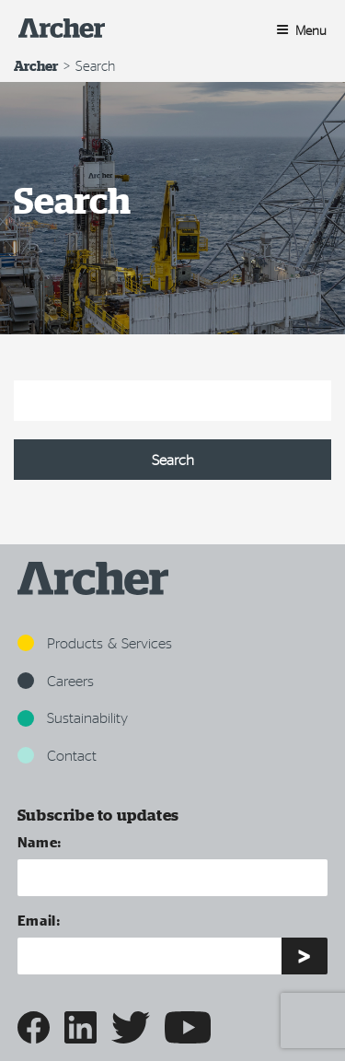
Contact (57, 755)
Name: (40, 841)
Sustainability (72, 717)
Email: (39, 919)
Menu (301, 30)
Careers (55, 680)
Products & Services (94, 642)
